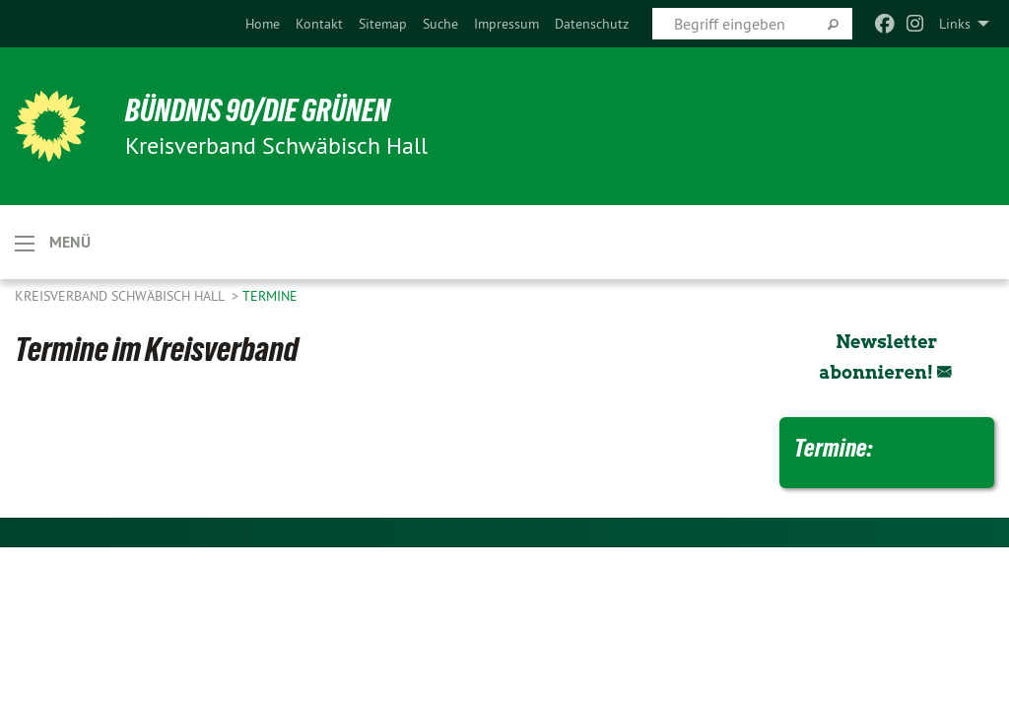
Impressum (506, 24)
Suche (440, 24)
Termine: (833, 448)
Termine (270, 296)
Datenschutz (592, 24)
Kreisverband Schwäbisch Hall (121, 296)
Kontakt (319, 24)
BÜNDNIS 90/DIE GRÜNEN (257, 110)
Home (262, 24)
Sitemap (383, 24)
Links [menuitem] (955, 24)
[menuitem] (262, 23)
